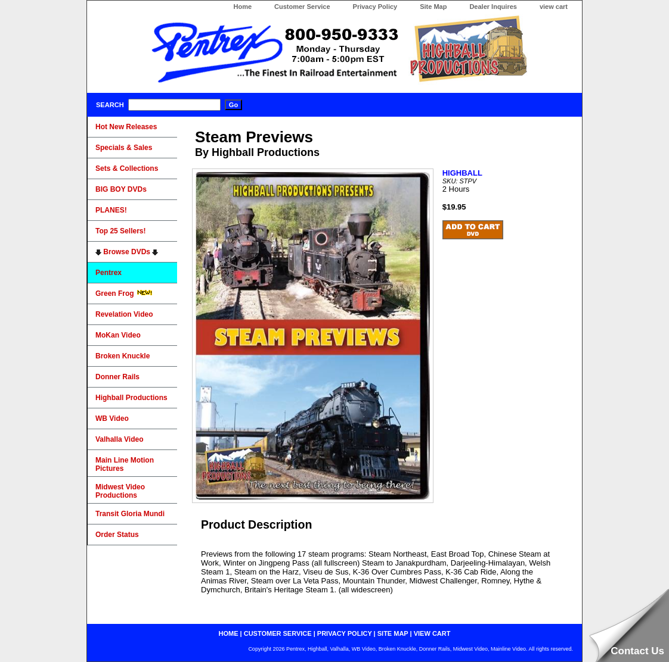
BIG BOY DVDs (121, 189)
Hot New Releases (126, 127)
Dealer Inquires (492, 6)
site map (392, 633)
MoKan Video (118, 335)
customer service (278, 633)
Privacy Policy (375, 6)
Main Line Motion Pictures (124, 464)
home (229, 633)
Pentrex (108, 272)
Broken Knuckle (122, 356)
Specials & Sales (123, 147)
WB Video (112, 418)
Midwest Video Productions (120, 491)
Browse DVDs (126, 252)
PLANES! (111, 210)
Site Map (433, 6)
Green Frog (124, 293)
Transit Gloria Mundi (130, 514)
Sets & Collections (126, 168)
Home (242, 6)
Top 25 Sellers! (120, 231)
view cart (554, 6)
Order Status (117, 534)
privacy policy (344, 633)
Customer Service (302, 6)
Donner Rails (117, 377)
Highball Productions (131, 398)
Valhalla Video (119, 439)
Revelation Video (124, 314)
